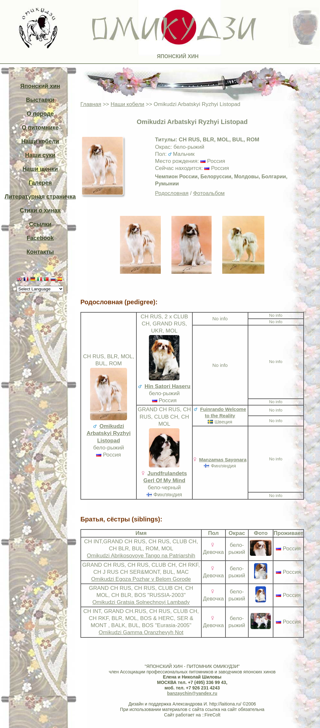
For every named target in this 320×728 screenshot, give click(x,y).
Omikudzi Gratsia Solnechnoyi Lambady (140, 602)
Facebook (40, 238)
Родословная (171, 193)
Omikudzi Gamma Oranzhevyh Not (141, 632)
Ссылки (40, 224)
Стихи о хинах (40, 210)
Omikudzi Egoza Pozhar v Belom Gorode (141, 579)
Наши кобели (40, 141)
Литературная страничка (40, 196)
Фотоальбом (208, 193)
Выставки (40, 100)
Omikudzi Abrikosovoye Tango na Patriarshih (141, 556)
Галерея (40, 183)
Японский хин (40, 86)
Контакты (40, 252)
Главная (90, 104)
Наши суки (40, 155)
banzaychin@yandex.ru (192, 693)
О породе (40, 114)
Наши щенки (40, 169)
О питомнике (40, 127)
